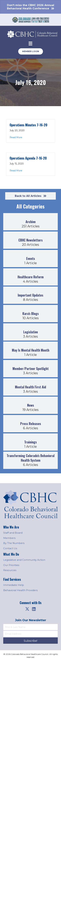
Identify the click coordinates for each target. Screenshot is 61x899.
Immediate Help (13, 585)
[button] (27, 609)
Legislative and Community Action (24, 559)
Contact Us (10, 548)
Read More (16, 137)
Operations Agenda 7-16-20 (28, 158)
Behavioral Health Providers (20, 590)
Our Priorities (11, 565)
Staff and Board (12, 532)
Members (9, 538)
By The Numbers (13, 543)
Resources (9, 570)
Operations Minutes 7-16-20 (28, 124)
